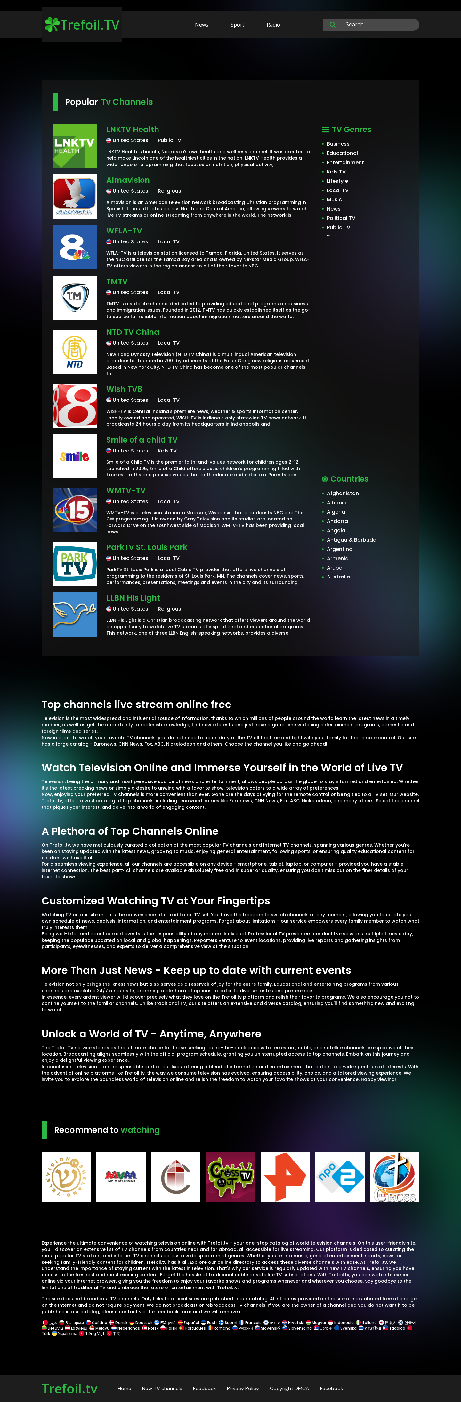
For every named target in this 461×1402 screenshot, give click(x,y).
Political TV (341, 218)
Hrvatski (293, 1322)
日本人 (387, 1322)
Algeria (336, 512)
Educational (342, 153)
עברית (272, 1322)
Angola (336, 530)
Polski (168, 1328)
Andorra (337, 521)
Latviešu (76, 1328)
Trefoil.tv (69, 1388)
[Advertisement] (230, 60)
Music (334, 199)
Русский (242, 1328)
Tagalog (394, 1328)
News (201, 24)
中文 (113, 1333)
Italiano (366, 1322)
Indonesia (341, 1322)
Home (124, 1388)
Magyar (316, 1322)
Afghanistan (343, 493)
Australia (338, 577)
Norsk (150, 1328)
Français (250, 1322)
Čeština (96, 1322)
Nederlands (125, 1328)
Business (338, 144)
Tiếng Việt (92, 1333)
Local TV (338, 190)
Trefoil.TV (82, 24)
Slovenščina (297, 1328)
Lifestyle (337, 181)
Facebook (331, 1388)
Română (219, 1328)
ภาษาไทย (370, 1328)
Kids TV (336, 171)
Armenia (338, 558)
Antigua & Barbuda (351, 540)
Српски (323, 1328)
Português (192, 1328)
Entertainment (345, 162)
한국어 (407, 1322)
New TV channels (162, 1388)
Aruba (335, 567)
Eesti (209, 1322)
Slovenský (267, 1328)
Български (71, 1322)
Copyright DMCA (289, 1388)
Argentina (339, 549)
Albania (337, 502)
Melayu (99, 1328)
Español (188, 1322)
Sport (237, 24)
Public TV (338, 227)
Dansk (118, 1322)
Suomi (228, 1322)
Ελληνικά (165, 1322)
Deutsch (140, 1322)
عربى (50, 1322)
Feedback (204, 1388)
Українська (64, 1333)
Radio (273, 24)
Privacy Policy (243, 1388)
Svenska (345, 1328)
